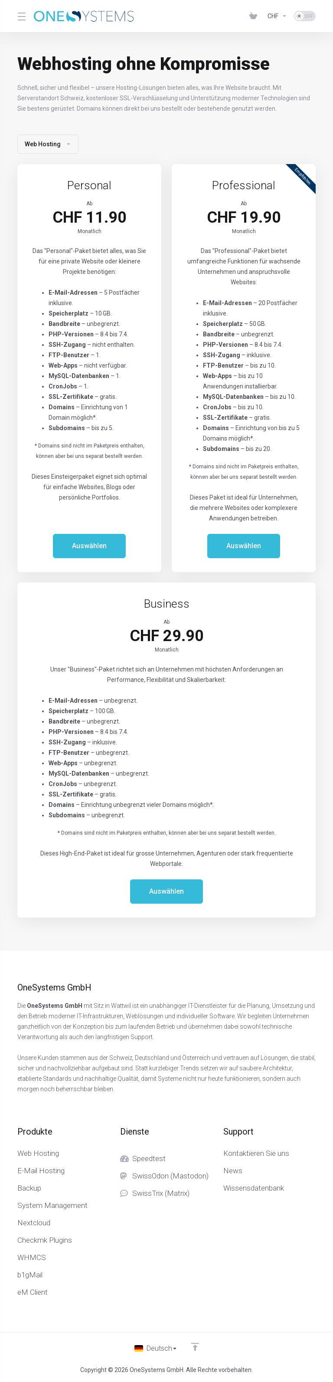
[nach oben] (196, 1346)
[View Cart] (255, 16)
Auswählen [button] (90, 546)
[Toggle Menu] (20, 16)
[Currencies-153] (277, 16)
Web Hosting (48, 144)
